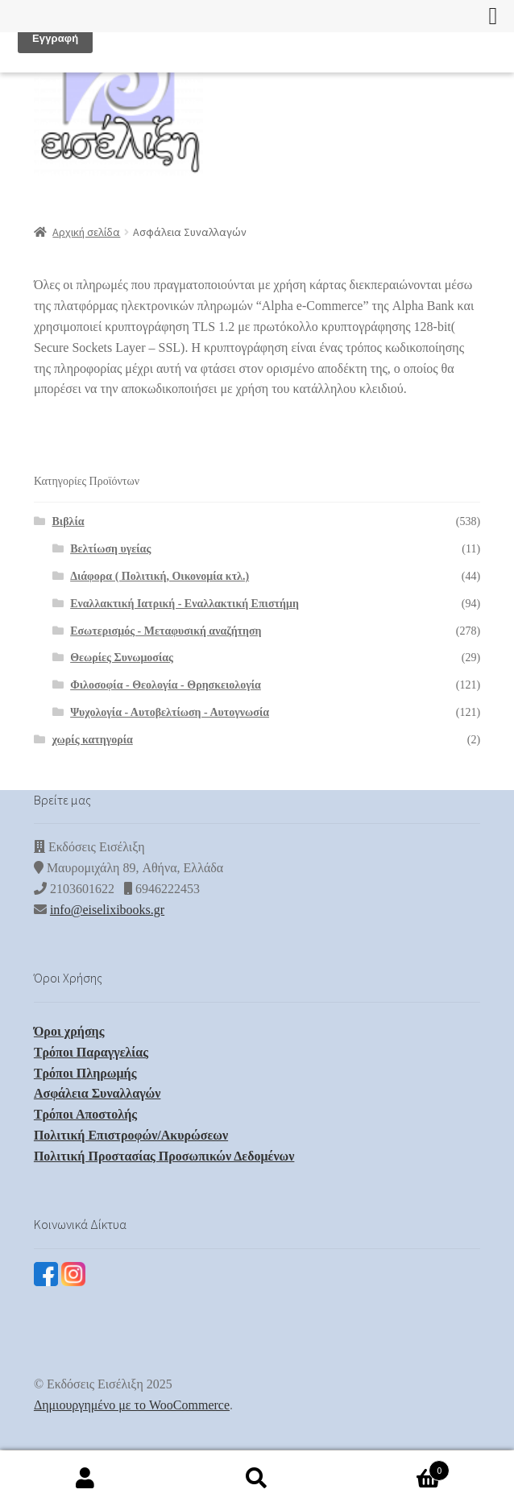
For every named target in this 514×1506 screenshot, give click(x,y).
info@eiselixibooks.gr (107, 909)
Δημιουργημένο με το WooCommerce (132, 1405)
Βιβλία (68, 521)
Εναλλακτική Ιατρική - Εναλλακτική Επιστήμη (184, 604)
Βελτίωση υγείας (110, 549)
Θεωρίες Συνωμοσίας (121, 658)
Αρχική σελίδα (86, 232)
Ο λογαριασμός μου (86, 1478)
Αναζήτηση (257, 1478)
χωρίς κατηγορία (92, 740)
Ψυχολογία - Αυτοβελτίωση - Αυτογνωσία (169, 712)
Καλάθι (395, 1467)
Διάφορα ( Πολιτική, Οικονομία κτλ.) (159, 576)
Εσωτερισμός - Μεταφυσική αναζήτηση (165, 631)
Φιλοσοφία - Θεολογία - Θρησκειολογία (165, 685)
